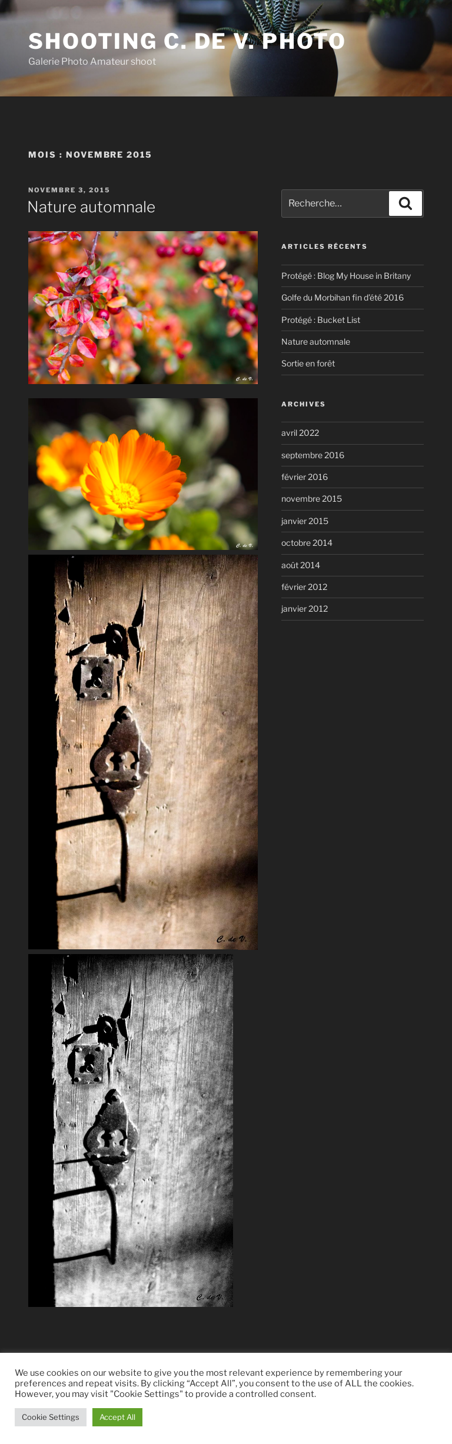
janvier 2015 (304, 521)
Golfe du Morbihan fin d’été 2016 (342, 297)
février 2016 (304, 477)
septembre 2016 (312, 455)
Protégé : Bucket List (320, 320)
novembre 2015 (311, 498)
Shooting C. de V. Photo (187, 41)
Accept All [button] (117, 1417)
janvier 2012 (304, 608)
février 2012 (304, 587)
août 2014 (300, 565)
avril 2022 (300, 433)
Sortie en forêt (308, 363)
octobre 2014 (307, 543)
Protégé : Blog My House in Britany (346, 276)
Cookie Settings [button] (50, 1417)
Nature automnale (91, 207)
